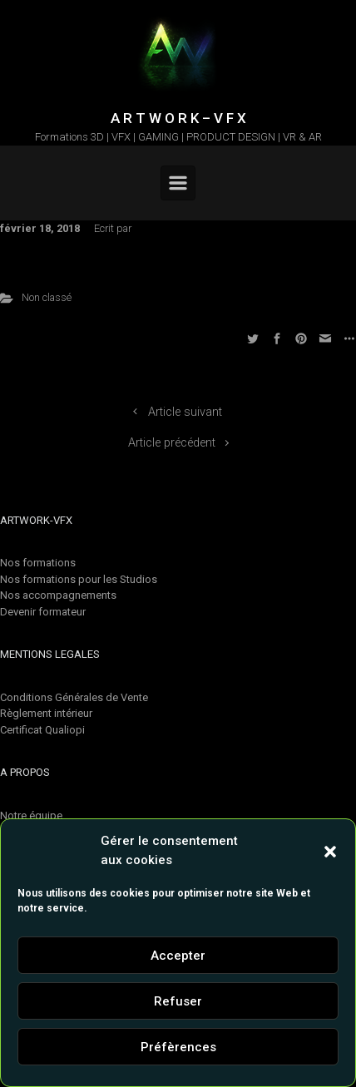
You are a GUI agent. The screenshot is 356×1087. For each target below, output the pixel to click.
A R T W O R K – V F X (178, 118)
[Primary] (178, 183)
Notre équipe (31, 815)
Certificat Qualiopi (42, 730)
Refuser (178, 1001)
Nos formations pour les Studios (78, 579)
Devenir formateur (43, 611)
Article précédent (171, 443)
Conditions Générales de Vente (74, 697)
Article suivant (185, 412)
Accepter (178, 955)
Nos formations (38, 562)
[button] (330, 850)
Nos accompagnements (58, 595)
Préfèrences (178, 1047)
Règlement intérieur (46, 713)
